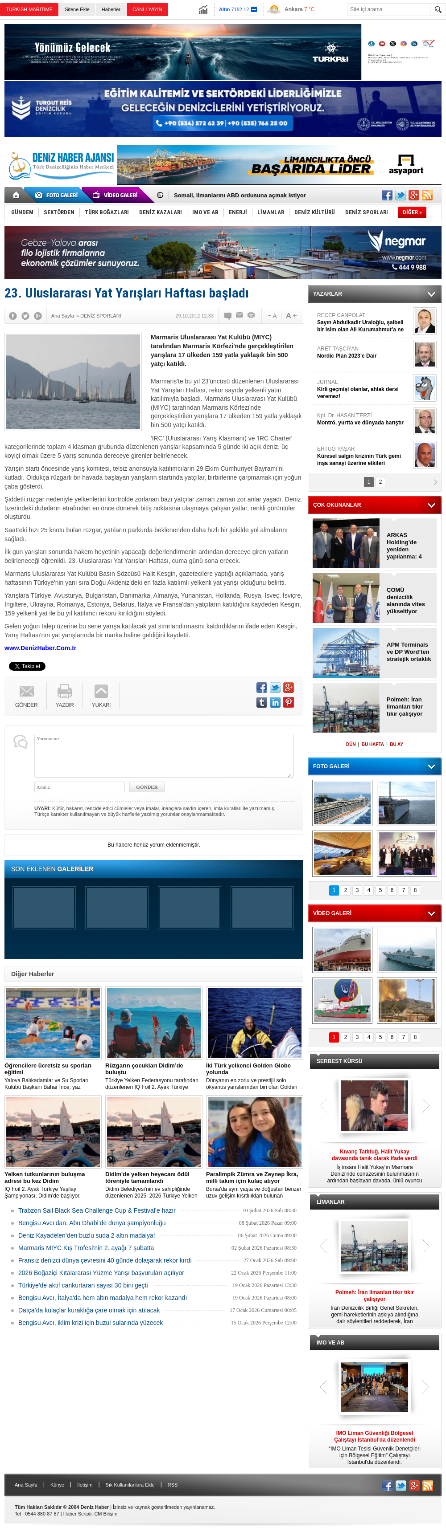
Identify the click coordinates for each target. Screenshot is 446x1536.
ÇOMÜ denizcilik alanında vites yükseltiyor (406, 601)
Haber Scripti (77, 1513)
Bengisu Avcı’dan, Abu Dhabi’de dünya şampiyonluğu (92, 1222)
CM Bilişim (105, 1513)
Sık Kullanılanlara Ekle (130, 1484)
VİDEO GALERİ (332, 913)
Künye (57, 1484)
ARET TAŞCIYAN (364, 352)
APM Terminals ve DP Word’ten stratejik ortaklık (409, 651)
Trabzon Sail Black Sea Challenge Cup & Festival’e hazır (97, 1210)
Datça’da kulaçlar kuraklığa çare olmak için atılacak (89, 1310)
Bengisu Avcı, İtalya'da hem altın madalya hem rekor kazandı (102, 1297)
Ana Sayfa (26, 1484)
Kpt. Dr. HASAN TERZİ (364, 419)
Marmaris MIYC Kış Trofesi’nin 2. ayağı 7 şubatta (86, 1247)
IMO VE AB (330, 1343)
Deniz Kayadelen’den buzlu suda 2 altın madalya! (86, 1235)
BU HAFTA (373, 744)
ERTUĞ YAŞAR (364, 456)
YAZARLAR (327, 294)
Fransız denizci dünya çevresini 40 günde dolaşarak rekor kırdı (105, 1260)
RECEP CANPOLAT (364, 322)
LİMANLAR (331, 1202)
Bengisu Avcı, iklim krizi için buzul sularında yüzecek (90, 1322)
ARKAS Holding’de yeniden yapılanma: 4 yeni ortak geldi (408, 546)
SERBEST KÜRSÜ (340, 1061)
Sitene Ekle (77, 9)
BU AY (396, 744)
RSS (173, 1484)
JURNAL (364, 389)
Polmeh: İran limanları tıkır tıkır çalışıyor (405, 706)
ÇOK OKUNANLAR (337, 505)
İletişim (84, 1484)
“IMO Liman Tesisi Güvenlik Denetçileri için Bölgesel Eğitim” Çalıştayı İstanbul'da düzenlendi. (374, 1447)
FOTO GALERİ (331, 766)
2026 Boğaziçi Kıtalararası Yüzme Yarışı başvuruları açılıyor (101, 1272)
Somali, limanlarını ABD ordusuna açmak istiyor (240, 195)
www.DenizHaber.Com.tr (40, 648)
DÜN (351, 744)
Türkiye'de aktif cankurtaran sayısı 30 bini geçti (83, 1285)
